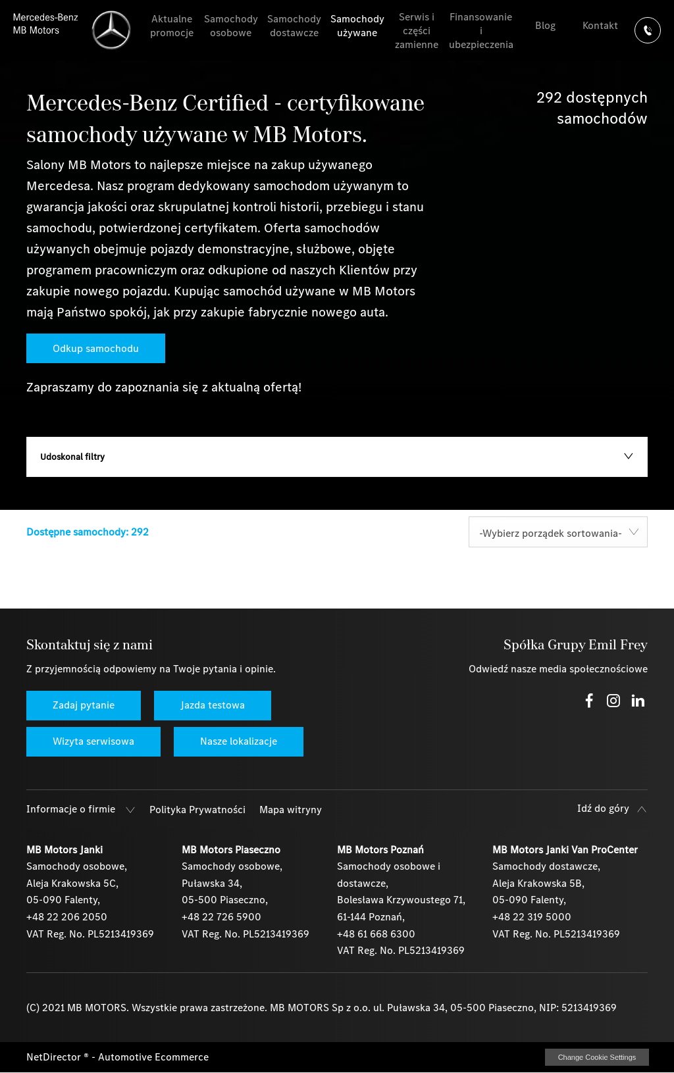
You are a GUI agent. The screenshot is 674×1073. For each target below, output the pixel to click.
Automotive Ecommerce (153, 1057)
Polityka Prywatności (197, 809)
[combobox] (558, 531)
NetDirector (55, 1057)
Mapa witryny (290, 809)
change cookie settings (597, 1057)
